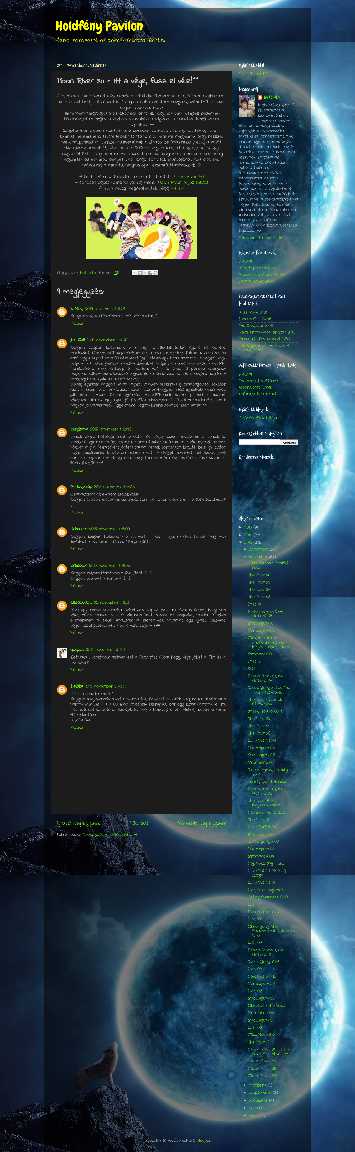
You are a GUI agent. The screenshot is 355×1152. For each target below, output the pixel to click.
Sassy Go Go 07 (263, 841)
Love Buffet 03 (262, 827)
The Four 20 (259, 733)
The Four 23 (259, 597)
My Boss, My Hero (266, 863)
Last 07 (255, 991)
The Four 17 (258, 1042)
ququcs (77, 649)
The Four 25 (259, 582)
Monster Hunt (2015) (267, 812)
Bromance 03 (261, 1013)
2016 (248, 535)
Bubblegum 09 (261, 630)
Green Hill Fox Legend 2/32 (264, 339)
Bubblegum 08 (261, 748)
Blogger (203, 1140)
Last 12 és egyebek (265, 890)
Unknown (78, 529)
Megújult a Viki (262, 976)
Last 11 (254, 904)
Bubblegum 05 (261, 849)
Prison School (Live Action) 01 (265, 952)
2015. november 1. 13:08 (114, 487)
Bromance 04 (261, 856)
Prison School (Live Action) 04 (265, 678)
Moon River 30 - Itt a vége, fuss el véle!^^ (268, 1052)
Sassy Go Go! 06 (264, 961)
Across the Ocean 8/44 (261, 274)
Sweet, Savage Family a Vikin (270, 772)
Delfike (76, 686)
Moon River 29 (262, 1061)
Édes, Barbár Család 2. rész (270, 565)
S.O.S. (252, 669)
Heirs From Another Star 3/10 (267, 332)
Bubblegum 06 (261, 834)
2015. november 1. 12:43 (110, 429)
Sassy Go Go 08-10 (266, 711)
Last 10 (254, 919)
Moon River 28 (262, 1068)
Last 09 (255, 942)
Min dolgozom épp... (257, 268)
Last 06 (255, 1027)
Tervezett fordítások (258, 381)
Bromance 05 (261, 762)
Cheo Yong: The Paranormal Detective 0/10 (271, 931)
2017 (248, 527)
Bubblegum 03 (261, 998)
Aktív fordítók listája (258, 418)
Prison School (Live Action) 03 (265, 791)
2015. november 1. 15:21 (110, 602)
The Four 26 (259, 575)
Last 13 (254, 661)
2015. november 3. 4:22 (105, 686)
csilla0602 (79, 602)
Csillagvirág (81, 487)
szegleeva (79, 429)
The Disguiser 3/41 (256, 325)
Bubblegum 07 (261, 755)
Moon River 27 (262, 1075)
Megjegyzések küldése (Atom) (109, 834)
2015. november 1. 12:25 (107, 340)
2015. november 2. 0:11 (105, 649)
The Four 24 (259, 589)
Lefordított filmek (255, 387)
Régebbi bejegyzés (202, 823)
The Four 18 (258, 819)
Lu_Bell (77, 340)
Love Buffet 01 (261, 882)
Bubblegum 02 (261, 1020)
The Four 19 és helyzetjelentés (264, 803)
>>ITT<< (177, 188)
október (257, 1085)
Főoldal (139, 823)
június (254, 1115)
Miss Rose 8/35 (253, 312)
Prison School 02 (264, 912)
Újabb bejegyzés (78, 823)
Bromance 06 (261, 654)
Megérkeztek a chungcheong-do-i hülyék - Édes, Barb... (269, 642)
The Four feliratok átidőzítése (265, 702)
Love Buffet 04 (262, 740)
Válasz (76, 323)
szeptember (261, 1092)
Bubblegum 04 (261, 983)
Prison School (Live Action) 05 (265, 614)
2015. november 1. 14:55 (109, 565)
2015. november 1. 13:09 (109, 529)
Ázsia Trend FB (253, 74)
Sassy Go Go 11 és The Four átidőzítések (269, 690)
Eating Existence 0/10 (268, 897)
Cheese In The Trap (266, 1005)
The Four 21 (258, 726)
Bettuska (271, 97)
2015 (248, 542)
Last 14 (254, 604)
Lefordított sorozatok (259, 394)
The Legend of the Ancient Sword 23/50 (264, 348)
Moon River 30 (188, 177)
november (259, 556)
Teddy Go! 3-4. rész (267, 781)
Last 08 (255, 969)
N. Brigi (76, 309)
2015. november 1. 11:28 (105, 309)
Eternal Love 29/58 (256, 281)
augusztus (259, 1100)
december (259, 549)
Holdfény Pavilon (99, 25)
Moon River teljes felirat (182, 182)
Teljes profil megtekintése (262, 237)
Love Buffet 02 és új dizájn (267, 873)
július (254, 1108)
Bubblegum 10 (260, 623)
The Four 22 (259, 718)
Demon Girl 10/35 (255, 319)
